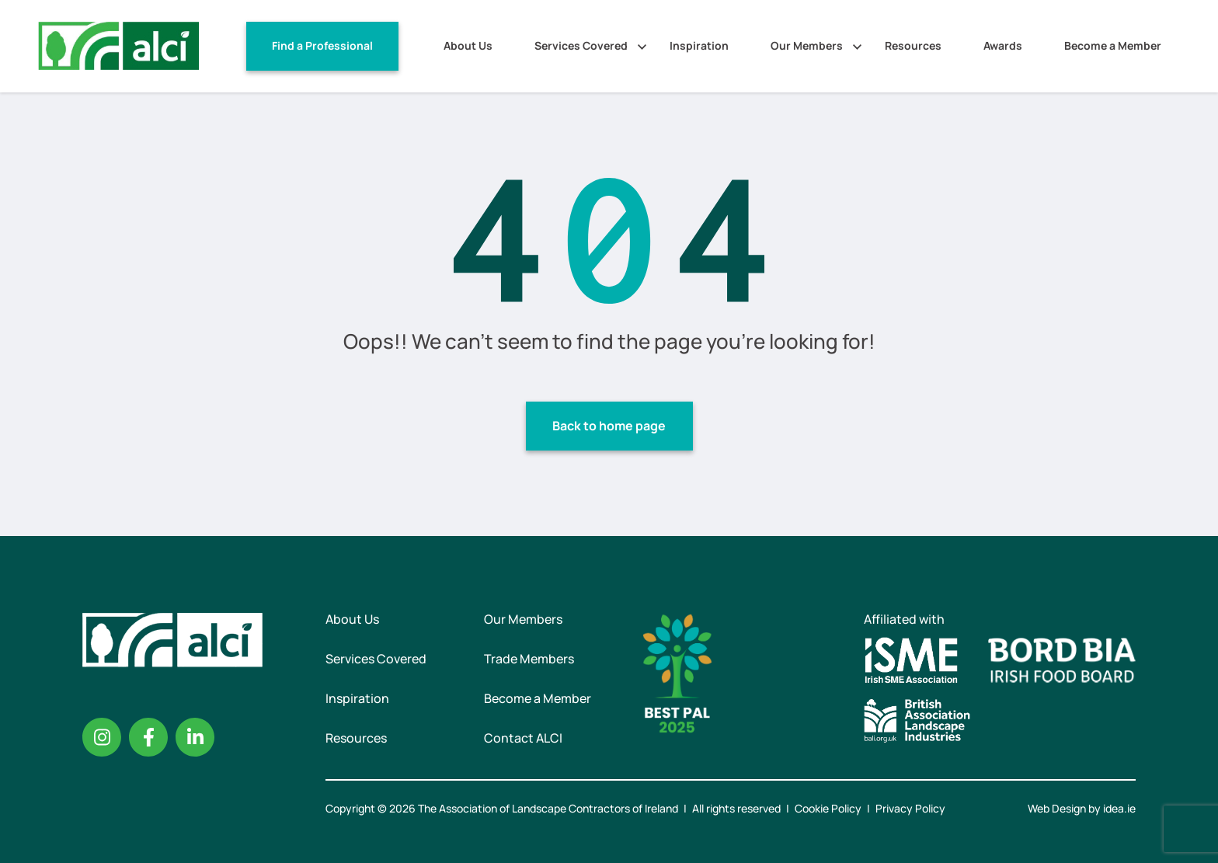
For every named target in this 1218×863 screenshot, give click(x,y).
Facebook (148, 737)
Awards (1002, 45)
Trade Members (529, 658)
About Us (468, 45)
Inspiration (699, 45)
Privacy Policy (910, 808)
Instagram (101, 737)
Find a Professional (322, 45)
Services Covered (581, 45)
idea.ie (1119, 808)
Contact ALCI (523, 737)
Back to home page (609, 425)
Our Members (807, 45)
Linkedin (195, 737)
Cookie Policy (828, 808)
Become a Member (1112, 45)
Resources (913, 45)
